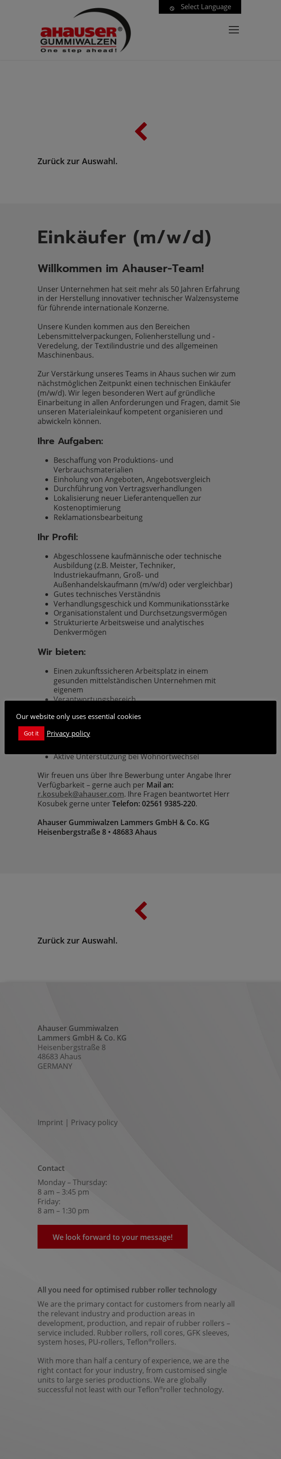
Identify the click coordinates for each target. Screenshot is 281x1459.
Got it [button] (31, 733)
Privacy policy (68, 733)
